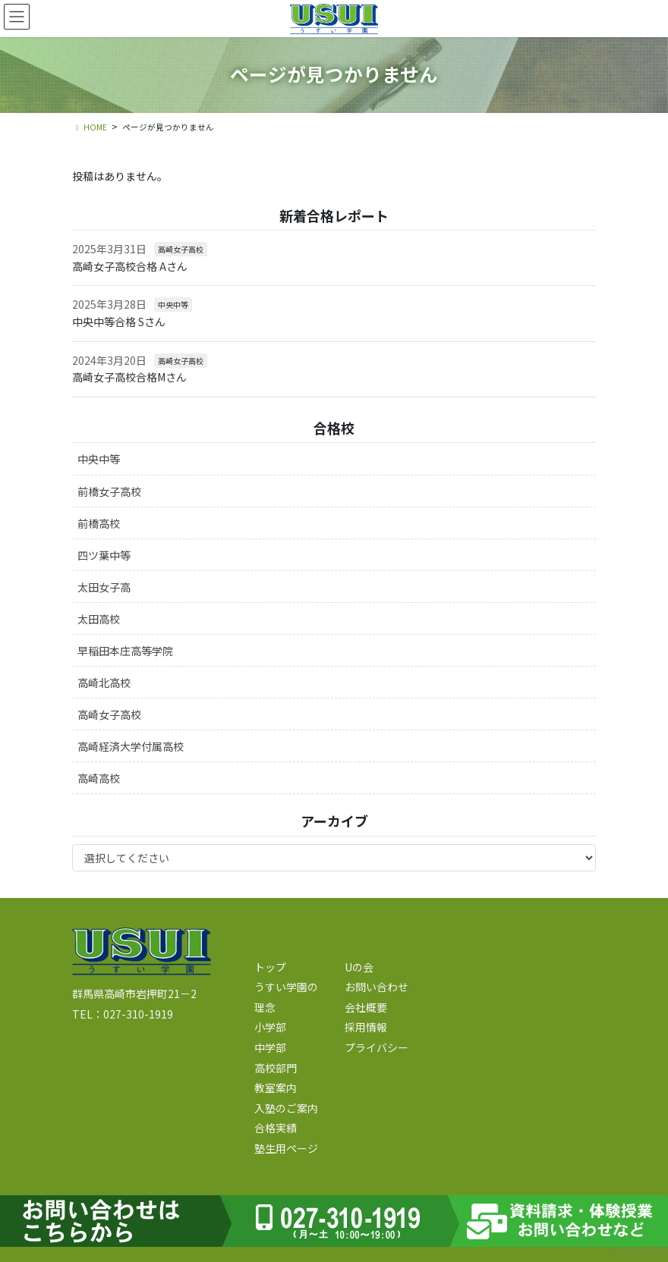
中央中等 (173, 304)
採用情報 (366, 1026)
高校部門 (275, 1067)
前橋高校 (98, 523)
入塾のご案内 (286, 1108)
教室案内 (275, 1087)
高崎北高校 (104, 682)
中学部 (270, 1047)
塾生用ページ (286, 1148)
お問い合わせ (376, 986)
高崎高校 (98, 778)
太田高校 (98, 618)
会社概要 (366, 1007)
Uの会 (359, 967)
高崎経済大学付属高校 (130, 746)
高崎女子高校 (180, 249)
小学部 (270, 1026)
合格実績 (275, 1127)
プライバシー (376, 1047)
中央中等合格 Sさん (118, 321)
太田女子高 (104, 587)
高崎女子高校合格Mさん (129, 377)
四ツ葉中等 (104, 555)
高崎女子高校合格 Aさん (129, 266)
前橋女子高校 (109, 491)
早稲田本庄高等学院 (125, 650)
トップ (270, 967)
